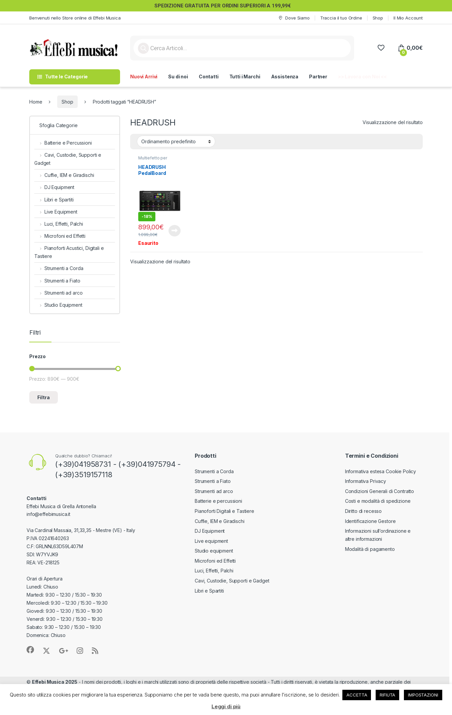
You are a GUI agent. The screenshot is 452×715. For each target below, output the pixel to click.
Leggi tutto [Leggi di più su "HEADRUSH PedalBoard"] (174, 230)
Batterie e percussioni (218, 501)
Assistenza (285, 76)
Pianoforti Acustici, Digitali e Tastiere (69, 252)
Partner (318, 76)
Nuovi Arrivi (143, 76)
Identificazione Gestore (370, 521)
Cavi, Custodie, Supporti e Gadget (67, 159)
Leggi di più (226, 706)
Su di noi (178, 76)
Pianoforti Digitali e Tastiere (224, 511)
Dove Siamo (293, 18)
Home (35, 102)
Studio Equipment (58, 305)
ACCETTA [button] (356, 695)
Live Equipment (55, 212)
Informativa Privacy (365, 481)
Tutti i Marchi (244, 76)
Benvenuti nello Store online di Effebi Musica (75, 18)
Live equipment (211, 541)
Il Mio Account (408, 18)
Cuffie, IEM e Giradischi (64, 175)
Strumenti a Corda (58, 268)
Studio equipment (214, 551)
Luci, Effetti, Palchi (58, 224)
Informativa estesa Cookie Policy (380, 471)
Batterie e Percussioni (63, 143)
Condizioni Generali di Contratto (379, 491)
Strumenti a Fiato (57, 281)
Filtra (43, 397)
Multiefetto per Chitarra (152, 160)
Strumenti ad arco (58, 293)
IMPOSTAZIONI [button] (423, 695)
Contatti (209, 76)
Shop (378, 18)
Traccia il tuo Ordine (341, 18)
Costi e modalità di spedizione (378, 501)
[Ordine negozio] (176, 141)
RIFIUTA (387, 695)
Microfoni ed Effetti (59, 236)
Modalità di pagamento (370, 549)
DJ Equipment (54, 187)
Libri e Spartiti (54, 199)
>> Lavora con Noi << (362, 76)
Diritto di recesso (363, 511)
